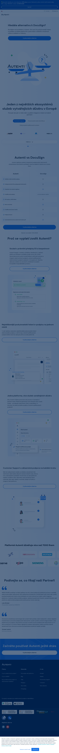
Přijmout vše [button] (35, 749)
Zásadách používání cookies (43, 744)
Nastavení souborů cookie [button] (25, 749)
